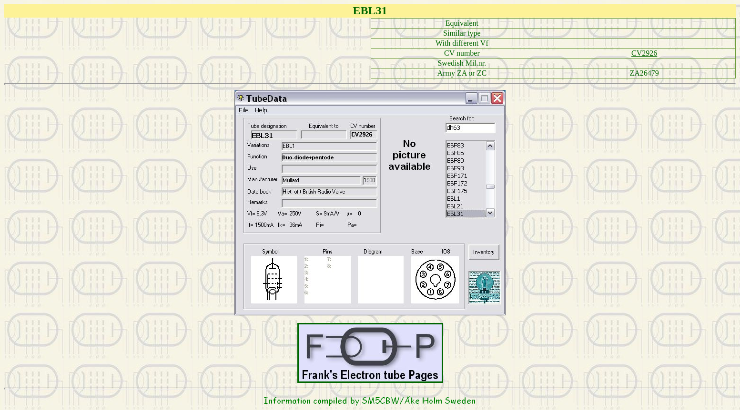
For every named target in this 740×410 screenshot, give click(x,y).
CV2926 (644, 53)
